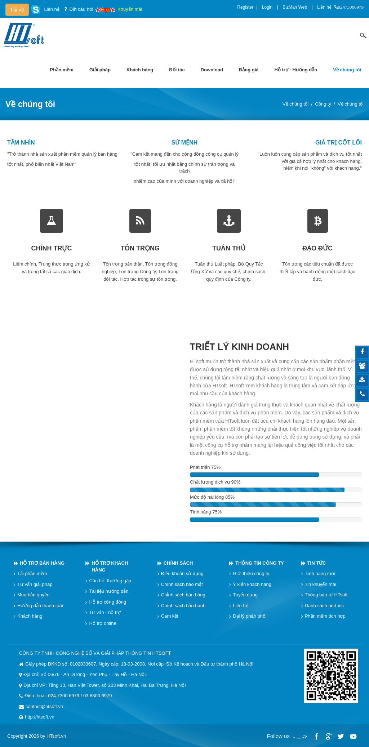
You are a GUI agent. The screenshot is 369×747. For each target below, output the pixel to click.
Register (245, 7)
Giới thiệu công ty (251, 573)
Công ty (323, 104)
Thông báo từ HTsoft (326, 594)
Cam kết (169, 616)
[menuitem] (61, 70)
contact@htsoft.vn (44, 706)
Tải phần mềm (32, 573)
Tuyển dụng (245, 594)
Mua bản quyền (33, 594)
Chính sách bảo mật (182, 584)
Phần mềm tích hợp (325, 616)
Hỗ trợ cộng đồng (107, 602)
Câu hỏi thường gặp (110, 580)
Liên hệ (324, 7)
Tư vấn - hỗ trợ (105, 612)
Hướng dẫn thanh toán (41, 605)
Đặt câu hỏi (81, 9)
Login (267, 7)
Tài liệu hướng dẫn (108, 591)
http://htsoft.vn (39, 717)
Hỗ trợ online (102, 623)
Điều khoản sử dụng (182, 573)
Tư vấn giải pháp (34, 584)
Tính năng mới (320, 573)
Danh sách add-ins (324, 605)
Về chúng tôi (295, 104)
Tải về (17, 10)
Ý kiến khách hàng (252, 584)
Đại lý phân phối (250, 616)
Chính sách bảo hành (183, 605)
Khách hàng (29, 616)
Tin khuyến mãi (320, 584)
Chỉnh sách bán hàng (183, 594)
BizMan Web (295, 7)
